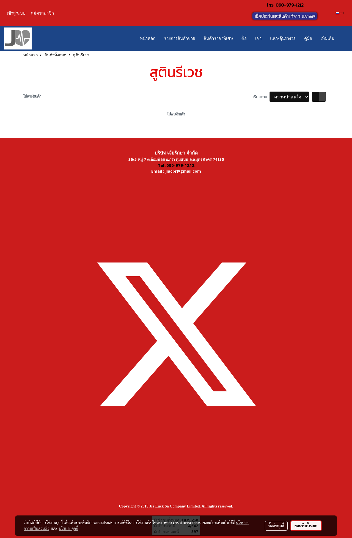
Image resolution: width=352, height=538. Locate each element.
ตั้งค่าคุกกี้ (276, 525)
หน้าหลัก (147, 38)
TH (340, 13)
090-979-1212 (290, 5)
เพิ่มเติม (327, 38)
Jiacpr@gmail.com (183, 171)
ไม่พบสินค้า (32, 96)
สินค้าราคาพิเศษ (218, 38)
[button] (343, 38)
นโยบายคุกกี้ (68, 528)
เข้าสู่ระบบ (16, 13)
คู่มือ (308, 38)
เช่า (258, 38)
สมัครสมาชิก (42, 13)
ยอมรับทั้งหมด (306, 525)
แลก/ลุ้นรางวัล (283, 38)
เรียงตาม (261, 97)
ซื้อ (244, 38)
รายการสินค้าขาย (179, 38)
